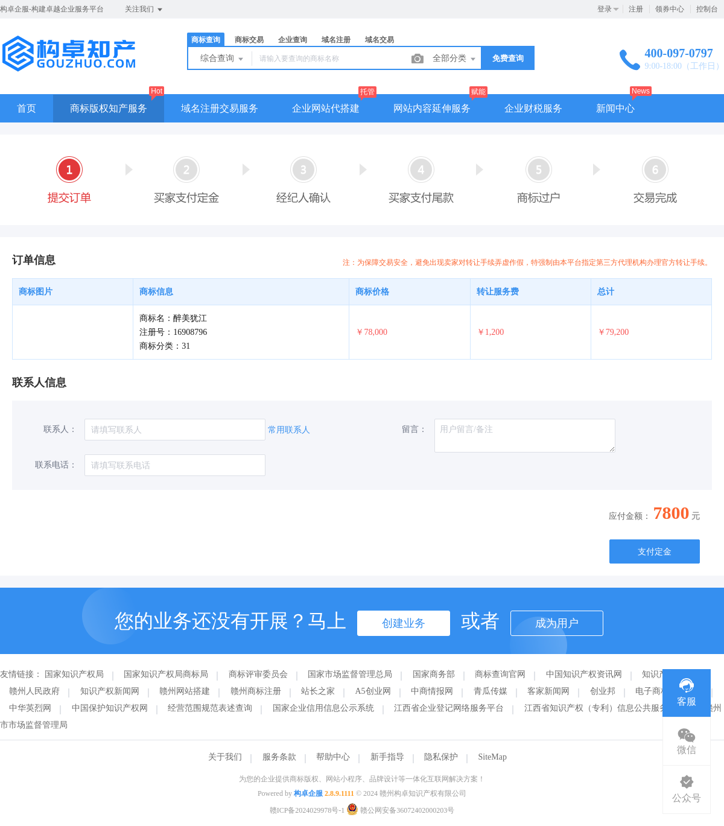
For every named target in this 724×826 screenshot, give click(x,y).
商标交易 (249, 40)
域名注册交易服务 (219, 108)
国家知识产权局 (74, 674)
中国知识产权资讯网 (584, 674)
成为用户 (557, 623)
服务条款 (279, 756)
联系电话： (56, 464)
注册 (636, 9)
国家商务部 (434, 674)
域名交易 (379, 40)
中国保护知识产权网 (110, 708)
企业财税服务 (533, 108)
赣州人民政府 (34, 691)
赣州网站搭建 (184, 691)
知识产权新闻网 (109, 691)
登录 (604, 9)
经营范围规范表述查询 (210, 708)
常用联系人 (289, 429)
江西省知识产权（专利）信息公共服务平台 (604, 708)
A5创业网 (373, 691)
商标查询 (205, 40)
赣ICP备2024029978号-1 (307, 810)
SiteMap (492, 756)
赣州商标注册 (255, 691)
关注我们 (144, 10)
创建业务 (403, 623)
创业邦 (602, 691)
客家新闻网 (548, 691)
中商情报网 (432, 691)
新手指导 (387, 756)
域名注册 (336, 40)
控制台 (707, 9)
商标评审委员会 (258, 674)
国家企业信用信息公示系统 (323, 708)
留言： (414, 429)
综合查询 (222, 59)
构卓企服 (308, 793)
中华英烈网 (30, 708)
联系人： (60, 429)
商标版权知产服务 (108, 108)
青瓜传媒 (490, 691)
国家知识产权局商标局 (166, 674)
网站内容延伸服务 (432, 108)
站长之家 (318, 691)
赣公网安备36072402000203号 (400, 810)
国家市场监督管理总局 (350, 674)
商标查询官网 (500, 674)
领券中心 (669, 9)
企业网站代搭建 (326, 108)
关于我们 (225, 756)
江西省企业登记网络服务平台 (449, 708)
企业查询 (292, 40)
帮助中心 (333, 756)
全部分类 (455, 59)
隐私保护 (441, 756)
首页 (26, 108)
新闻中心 (615, 108)
